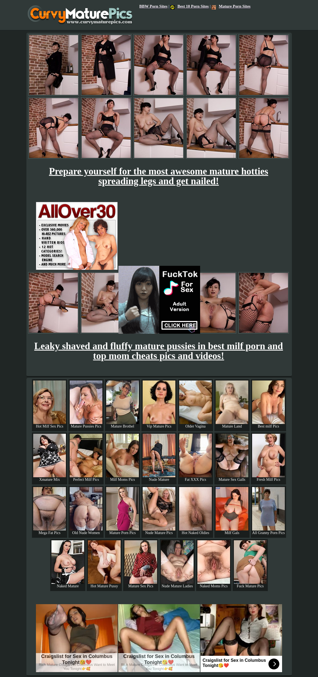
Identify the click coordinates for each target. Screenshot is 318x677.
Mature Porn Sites (231, 6)
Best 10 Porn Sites (189, 6)
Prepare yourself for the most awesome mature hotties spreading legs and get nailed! (158, 176)
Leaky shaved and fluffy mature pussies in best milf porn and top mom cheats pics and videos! (158, 351)
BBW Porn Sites (153, 6)
